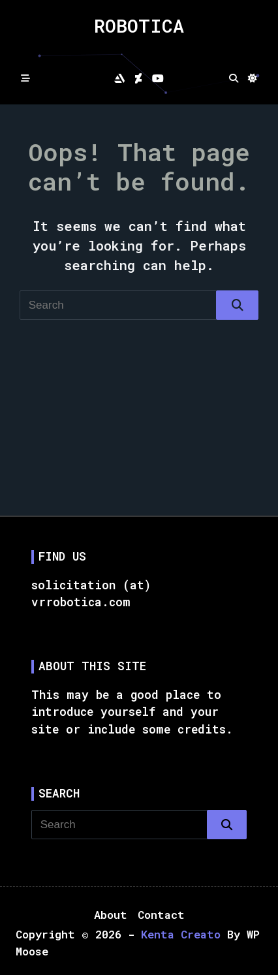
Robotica (139, 26)
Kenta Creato (181, 934)
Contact (161, 914)
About (110, 914)
